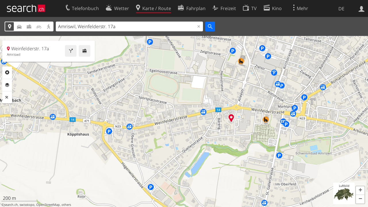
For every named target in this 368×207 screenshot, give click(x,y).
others (66, 205)
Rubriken (7, 72)
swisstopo (27, 205)
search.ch (11, 205)
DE (341, 8)
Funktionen (7, 97)
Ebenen (7, 85)
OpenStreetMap (48, 205)
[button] (360, 190)
